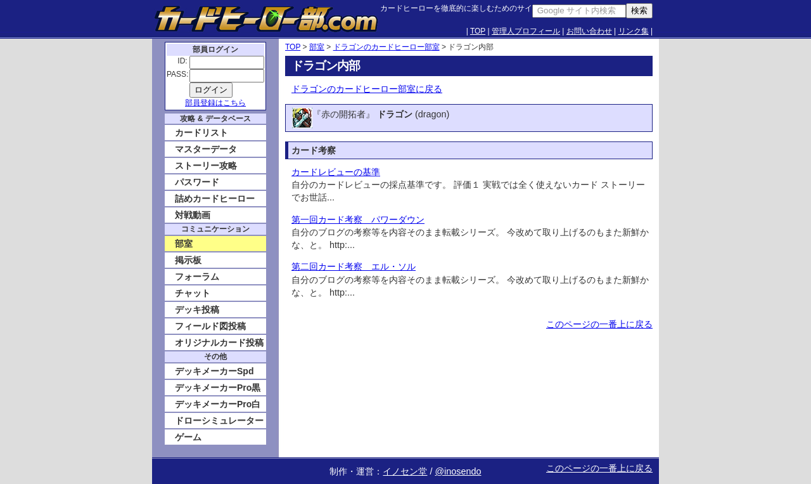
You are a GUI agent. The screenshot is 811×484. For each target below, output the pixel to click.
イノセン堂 (405, 471)
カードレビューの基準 (335, 172)
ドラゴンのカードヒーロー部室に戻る (366, 89)
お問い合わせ (589, 31)
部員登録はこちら (215, 102)
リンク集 (633, 31)
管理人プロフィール (526, 31)
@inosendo (458, 471)
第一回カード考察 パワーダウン (358, 219)
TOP (477, 31)
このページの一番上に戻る (599, 324)
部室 (316, 47)
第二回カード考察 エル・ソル (353, 266)
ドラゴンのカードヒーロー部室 (386, 47)
